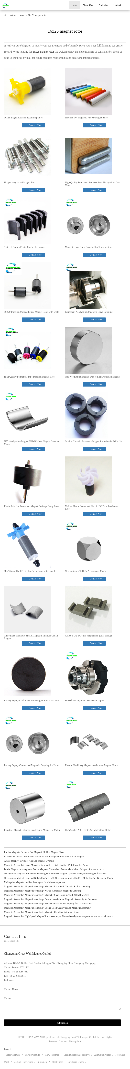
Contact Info (15, 936)
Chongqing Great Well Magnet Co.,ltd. (77, 1037)
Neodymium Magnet (14, 873)
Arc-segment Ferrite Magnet (33, 869)
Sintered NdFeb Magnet (37, 873)
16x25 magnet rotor (37, 15)
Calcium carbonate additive (77, 1055)
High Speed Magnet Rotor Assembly (42, 916)
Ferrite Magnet (11, 869)
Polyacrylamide (32, 1055)
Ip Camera (42, 1062)
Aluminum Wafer (102, 1055)
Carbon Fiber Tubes (23, 1062)
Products (103, 5)
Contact (117, 5)
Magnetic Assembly (13, 865)
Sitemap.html (75, 1041)
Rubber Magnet (11, 852)
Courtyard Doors (76, 1062)
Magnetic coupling (34, 886)
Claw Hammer (52, 1055)
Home (74, 5)
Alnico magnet (11, 861)
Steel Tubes (57, 1062)
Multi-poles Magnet (13, 882)
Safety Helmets (13, 1055)
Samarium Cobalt (12, 856)
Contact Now (34, 125)
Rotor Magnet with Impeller (38, 865)
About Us (87, 5)
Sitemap (63, 1041)
